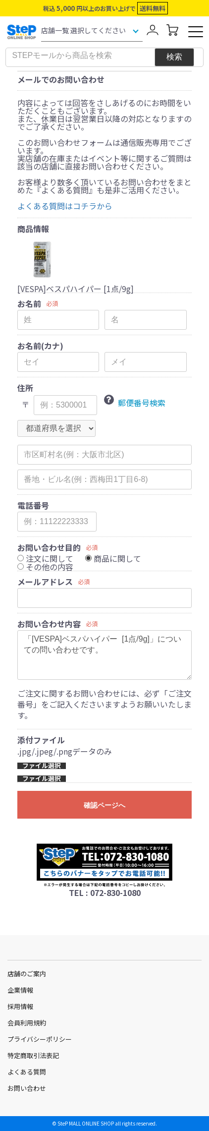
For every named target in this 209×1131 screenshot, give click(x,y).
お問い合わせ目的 (49, 547)
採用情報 (20, 1006)
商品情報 (33, 229)
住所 (25, 388)
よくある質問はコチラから (64, 206)
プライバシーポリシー (39, 1039)
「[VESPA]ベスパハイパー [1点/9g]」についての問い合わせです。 (104, 655)
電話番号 (33, 505)
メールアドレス (45, 582)
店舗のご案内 (26, 973)
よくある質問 (26, 1071)
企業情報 (20, 990)
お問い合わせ (26, 1088)
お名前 (29, 303)
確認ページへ (104, 805)
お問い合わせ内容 (49, 624)
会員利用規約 (26, 1022)
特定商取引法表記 (33, 1055)
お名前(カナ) (40, 346)
